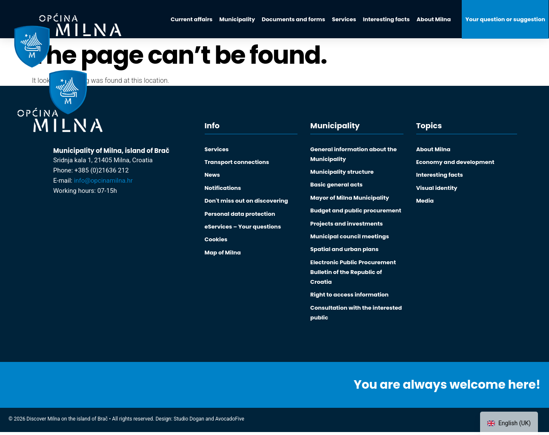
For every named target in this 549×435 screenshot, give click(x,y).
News (212, 176)
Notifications (223, 189)
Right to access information (349, 297)
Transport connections (237, 162)
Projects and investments (346, 225)
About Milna (433, 149)
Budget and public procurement (355, 212)
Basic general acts (336, 185)
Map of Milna (223, 255)
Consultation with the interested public (356, 315)
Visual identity (437, 189)
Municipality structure (342, 172)
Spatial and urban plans (344, 251)
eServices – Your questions (243, 228)
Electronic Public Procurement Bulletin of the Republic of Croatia (353, 274)
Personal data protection (240, 215)
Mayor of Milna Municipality (349, 199)
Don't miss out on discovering (246, 202)
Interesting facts (439, 176)
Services (217, 149)
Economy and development (455, 162)
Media (425, 202)
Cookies (216, 241)
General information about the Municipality (353, 154)
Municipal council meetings (349, 238)
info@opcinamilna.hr (103, 180)
